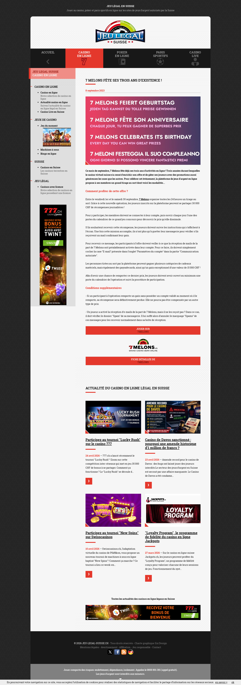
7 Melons (144, 199)
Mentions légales (89, 647)
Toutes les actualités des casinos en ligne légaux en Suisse (143, 598)
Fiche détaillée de (143, 361)
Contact (156, 647)
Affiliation (124, 647)
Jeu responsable (141, 647)
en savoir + (221, 682)
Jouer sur (143, 330)
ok (232, 682)
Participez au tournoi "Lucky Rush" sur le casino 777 (113, 441)
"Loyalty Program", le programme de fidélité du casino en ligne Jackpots (171, 537)
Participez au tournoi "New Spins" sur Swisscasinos (112, 535)
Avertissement (109, 647)
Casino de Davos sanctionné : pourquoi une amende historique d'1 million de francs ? (170, 443)
